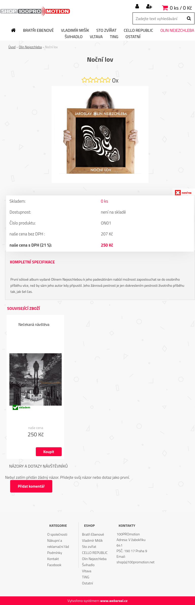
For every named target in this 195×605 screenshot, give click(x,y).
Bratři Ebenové (38, 30)
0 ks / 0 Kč (181, 8)
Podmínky (54, 552)
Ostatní (132, 37)
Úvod (11, 47)
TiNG (114, 37)
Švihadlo (74, 37)
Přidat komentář (31, 486)
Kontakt (53, 558)
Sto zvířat (106, 30)
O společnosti (57, 534)
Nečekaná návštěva (33, 324)
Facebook (54, 564)
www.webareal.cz (113, 600)
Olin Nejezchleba (30, 47)
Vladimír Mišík (75, 30)
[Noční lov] (100, 88)
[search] (188, 18)
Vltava (96, 37)
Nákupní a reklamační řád (58, 543)
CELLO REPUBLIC (138, 30)
